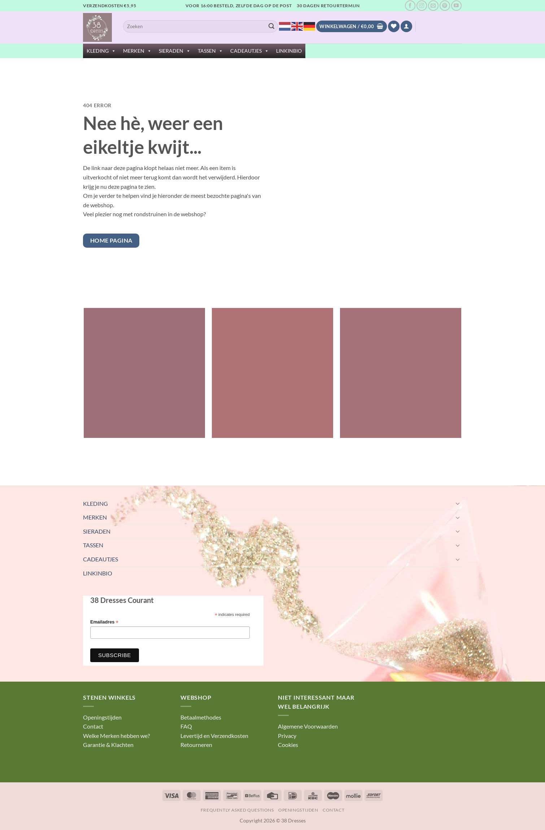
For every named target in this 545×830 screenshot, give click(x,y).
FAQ (186, 726)
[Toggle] (457, 503)
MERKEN (137, 51)
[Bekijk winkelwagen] (351, 26)
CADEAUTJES (249, 51)
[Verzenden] (271, 26)
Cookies (288, 744)
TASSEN (210, 51)
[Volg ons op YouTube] (456, 5)
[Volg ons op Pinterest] (445, 5)
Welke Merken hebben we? (116, 735)
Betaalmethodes (200, 717)
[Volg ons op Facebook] (410, 5)
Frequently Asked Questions (237, 810)
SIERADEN (175, 51)
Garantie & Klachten (108, 744)
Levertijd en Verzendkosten (214, 735)
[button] (406, 26)
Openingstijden (102, 717)
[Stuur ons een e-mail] (433, 5)
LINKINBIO (289, 51)
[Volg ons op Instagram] (422, 5)
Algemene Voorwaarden (308, 726)
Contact (93, 726)
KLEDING (101, 51)
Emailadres (104, 622)
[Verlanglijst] (394, 26)
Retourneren (196, 744)
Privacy (287, 735)
